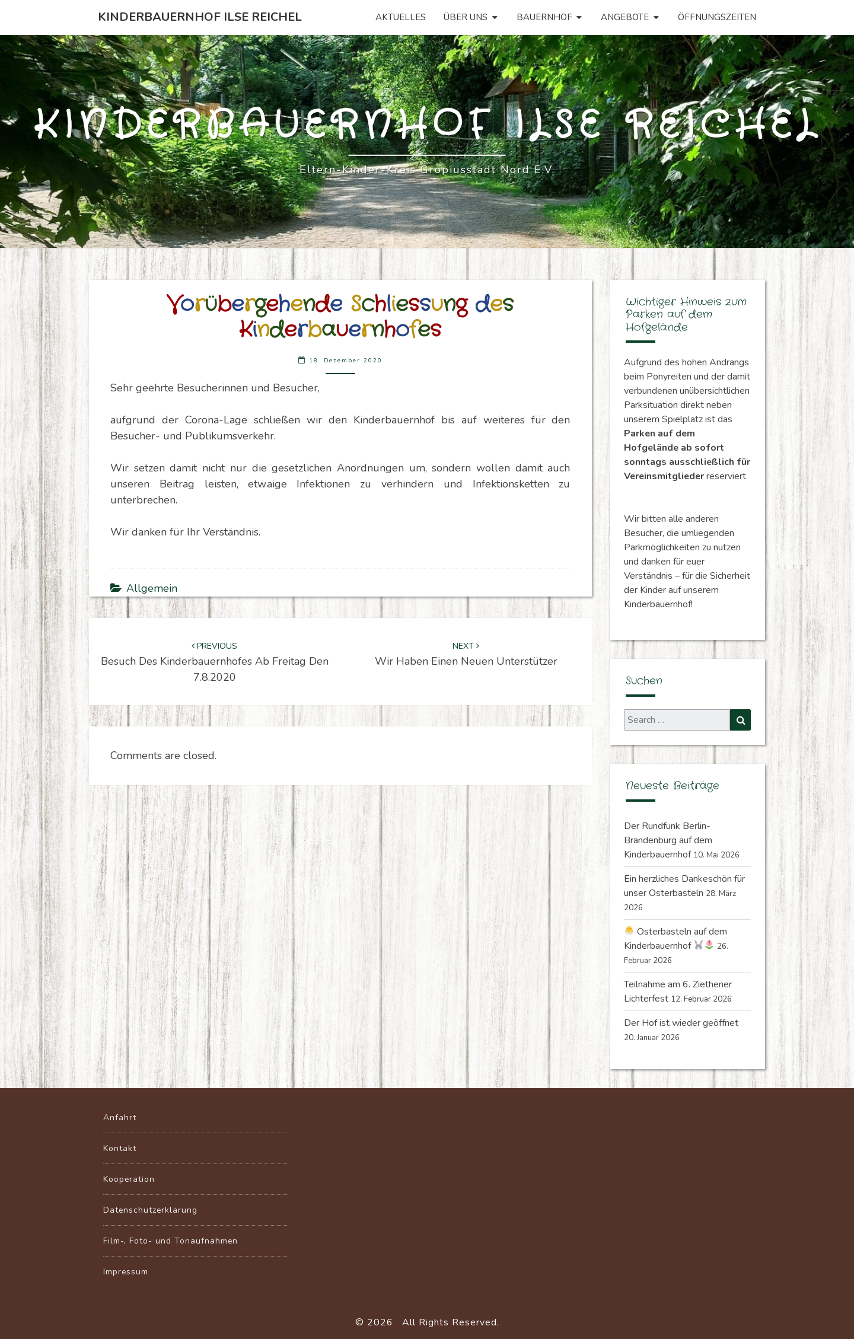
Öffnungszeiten (717, 17)
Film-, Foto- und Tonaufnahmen (170, 1240)
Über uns (465, 17)
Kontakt (119, 1148)
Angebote (625, 17)
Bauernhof (544, 17)
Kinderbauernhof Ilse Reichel (200, 17)
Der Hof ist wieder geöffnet (681, 1022)
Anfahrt (119, 1117)
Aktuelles (400, 17)
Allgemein (151, 588)
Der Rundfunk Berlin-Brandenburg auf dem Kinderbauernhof (668, 840)
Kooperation (129, 1179)
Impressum (125, 1271)
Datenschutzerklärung (150, 1210)
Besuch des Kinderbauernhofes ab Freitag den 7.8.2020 (215, 662)
